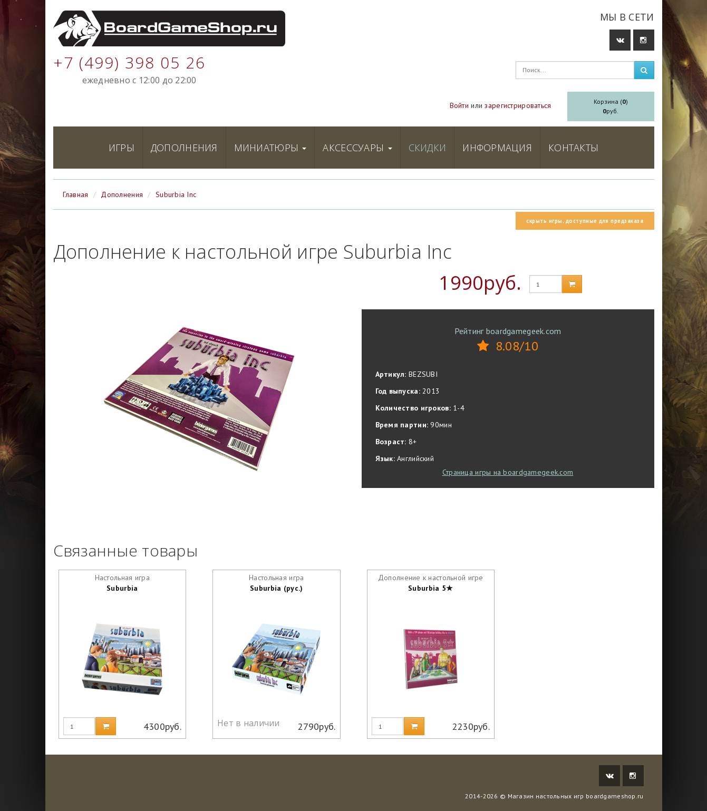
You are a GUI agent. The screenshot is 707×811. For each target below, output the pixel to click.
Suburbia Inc (176, 194)
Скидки (428, 147)
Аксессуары (357, 147)
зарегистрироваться (518, 105)
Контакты (573, 147)
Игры (121, 147)
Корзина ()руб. (611, 106)
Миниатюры (270, 147)
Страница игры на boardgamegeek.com (508, 472)
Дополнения (184, 147)
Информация (497, 147)
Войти (459, 105)
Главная (76, 194)
